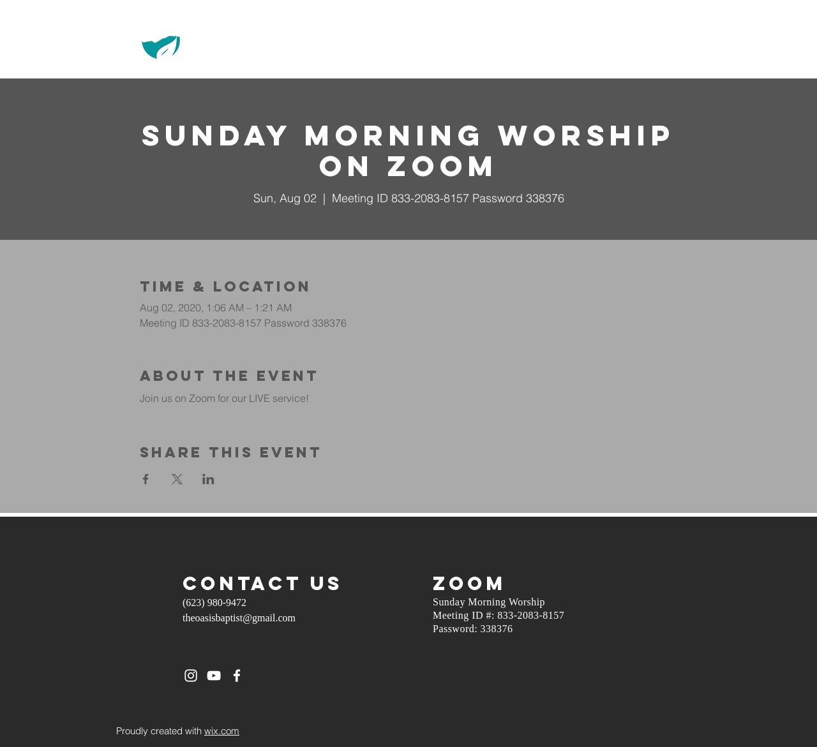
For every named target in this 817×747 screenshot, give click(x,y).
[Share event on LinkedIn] (208, 479)
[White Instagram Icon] (191, 675)
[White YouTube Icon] (214, 675)
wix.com (221, 731)
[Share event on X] (177, 479)
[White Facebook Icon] (237, 675)
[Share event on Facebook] (146, 479)
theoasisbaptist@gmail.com (239, 617)
